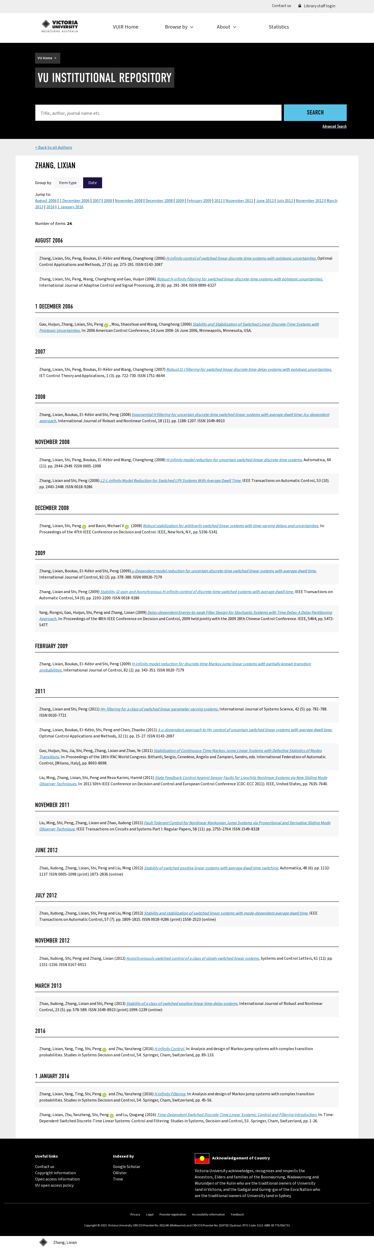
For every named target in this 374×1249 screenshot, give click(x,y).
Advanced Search (335, 126)
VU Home (45, 58)
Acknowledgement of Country (241, 1158)
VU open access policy (54, 1185)
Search (315, 113)
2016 (50, 207)
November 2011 (239, 201)
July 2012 (285, 201)
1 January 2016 (70, 207)
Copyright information (55, 1173)
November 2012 (310, 201)
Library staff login (316, 6)
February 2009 (199, 201)
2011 (218, 201)
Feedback (237, 1214)
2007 (96, 201)
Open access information (57, 1179)
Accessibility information (208, 1214)
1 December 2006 (74, 201)
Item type (68, 183)
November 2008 (129, 201)
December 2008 (159, 201)
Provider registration (172, 1214)
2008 (108, 201)
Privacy (135, 1214)
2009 (180, 201)
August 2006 (46, 201)
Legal (149, 1214)
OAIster (120, 1173)
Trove (118, 1179)
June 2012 (265, 201)
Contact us (283, 5)
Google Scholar (126, 1167)
